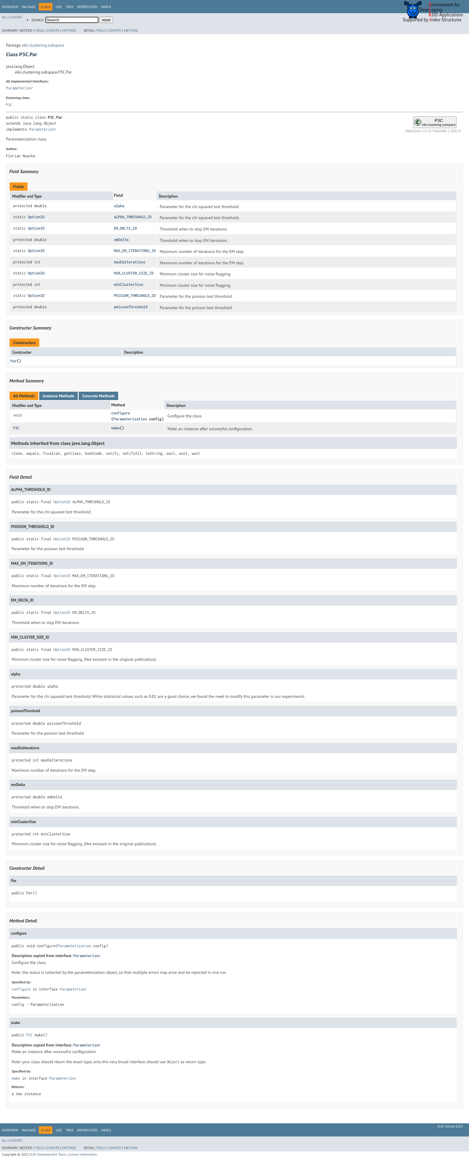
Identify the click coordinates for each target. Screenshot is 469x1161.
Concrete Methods (98, 396)
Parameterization (130, 419)
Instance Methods (58, 396)
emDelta (121, 239)
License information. (82, 1154)
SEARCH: (38, 20)
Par (13, 361)
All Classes (12, 17)
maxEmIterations (129, 262)
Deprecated (87, 6)
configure (120, 413)
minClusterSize (128, 284)
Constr (53, 30)
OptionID (36, 217)
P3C (9, 105)
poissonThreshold (130, 307)
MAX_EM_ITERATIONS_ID (135, 250)
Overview (10, 6)
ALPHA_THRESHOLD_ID (133, 217)
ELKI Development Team (48, 1154)
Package (29, 6)
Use (59, 6)
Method (69, 30)
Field (39, 30)
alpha (119, 206)
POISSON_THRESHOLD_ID (135, 295)
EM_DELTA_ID (125, 228)
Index (106, 6)
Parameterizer (19, 88)
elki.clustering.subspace (43, 45)
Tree (70, 6)
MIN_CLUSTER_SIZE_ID (134, 273)
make (115, 428)
